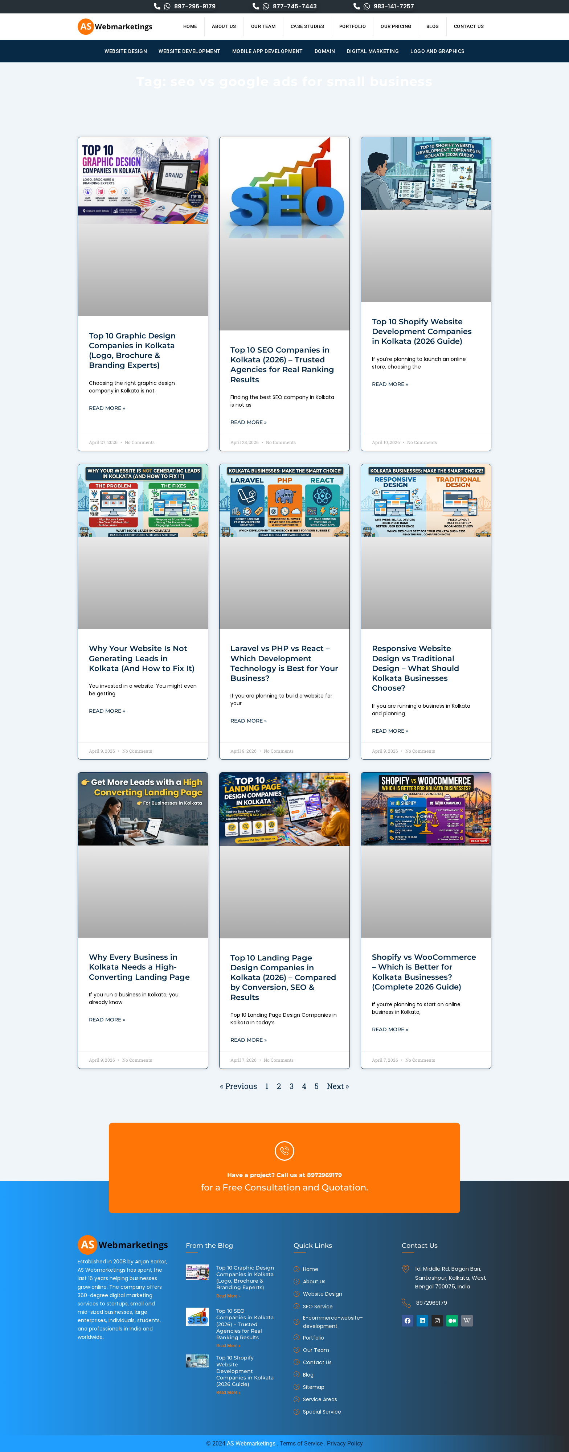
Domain (325, 51)
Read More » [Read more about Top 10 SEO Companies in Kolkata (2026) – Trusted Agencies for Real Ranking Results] (248, 422)
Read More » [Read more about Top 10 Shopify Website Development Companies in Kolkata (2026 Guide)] (390, 384)
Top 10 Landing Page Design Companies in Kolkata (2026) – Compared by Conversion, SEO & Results (283, 978)
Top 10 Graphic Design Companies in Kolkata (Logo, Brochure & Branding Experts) (243, 1276)
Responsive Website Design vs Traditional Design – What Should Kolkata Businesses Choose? (415, 668)
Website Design (126, 51)
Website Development (190, 51)
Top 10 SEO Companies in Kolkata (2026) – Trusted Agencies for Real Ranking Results (244, 1320)
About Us (224, 26)
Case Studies (307, 26)
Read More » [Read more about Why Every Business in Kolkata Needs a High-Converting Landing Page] (107, 1020)
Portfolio (352, 26)
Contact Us (469, 26)
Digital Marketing (373, 51)
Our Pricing (396, 26)
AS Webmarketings (251, 1443)
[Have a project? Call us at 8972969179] (284, 1150)
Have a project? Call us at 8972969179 (285, 1174)
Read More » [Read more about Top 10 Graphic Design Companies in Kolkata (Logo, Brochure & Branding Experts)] (107, 408)
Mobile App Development (267, 51)
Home (190, 26)
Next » (338, 1087)
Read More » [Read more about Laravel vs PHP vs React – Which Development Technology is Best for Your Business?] (248, 721)
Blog (432, 26)
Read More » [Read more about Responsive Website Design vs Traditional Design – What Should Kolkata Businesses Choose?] (390, 731)
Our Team (263, 26)
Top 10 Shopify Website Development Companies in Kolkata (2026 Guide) (422, 331)
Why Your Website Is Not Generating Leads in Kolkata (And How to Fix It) (142, 658)
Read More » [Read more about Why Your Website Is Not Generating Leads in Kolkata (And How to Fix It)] (107, 711)
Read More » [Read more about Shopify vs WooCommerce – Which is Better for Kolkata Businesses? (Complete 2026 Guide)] (390, 1030)
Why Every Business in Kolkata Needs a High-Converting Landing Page (139, 967)
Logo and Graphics (437, 51)
